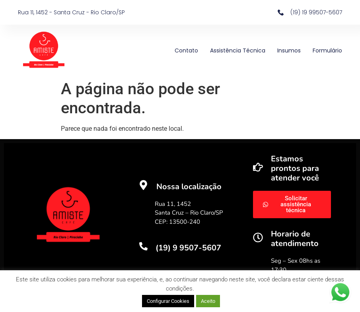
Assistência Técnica (237, 50)
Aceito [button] (208, 301)
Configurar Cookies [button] (168, 301)
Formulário (327, 50)
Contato (186, 50)
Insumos (289, 50)
